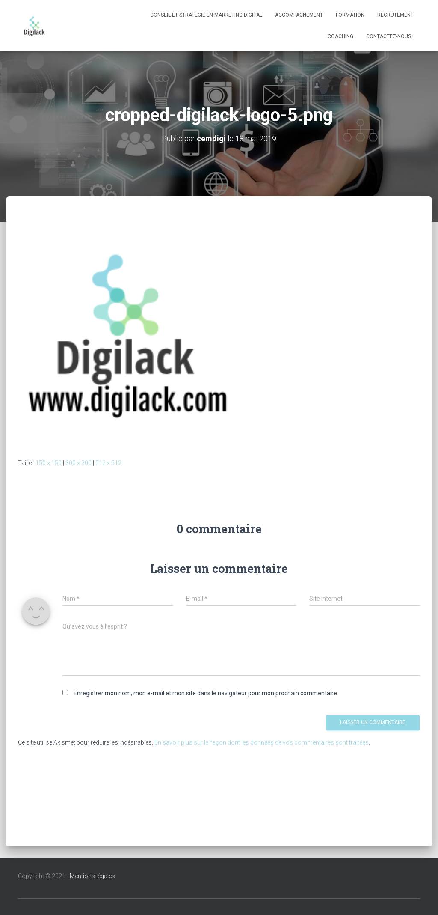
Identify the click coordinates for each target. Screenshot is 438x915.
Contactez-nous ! (390, 36)
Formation (350, 15)
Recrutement (395, 15)
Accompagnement (299, 15)
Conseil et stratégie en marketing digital (206, 15)
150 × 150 (49, 462)
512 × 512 (108, 462)
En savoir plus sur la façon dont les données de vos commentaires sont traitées (261, 742)
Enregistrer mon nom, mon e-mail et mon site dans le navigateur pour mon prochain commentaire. (206, 693)
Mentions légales (92, 876)
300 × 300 (78, 462)
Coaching (340, 36)
